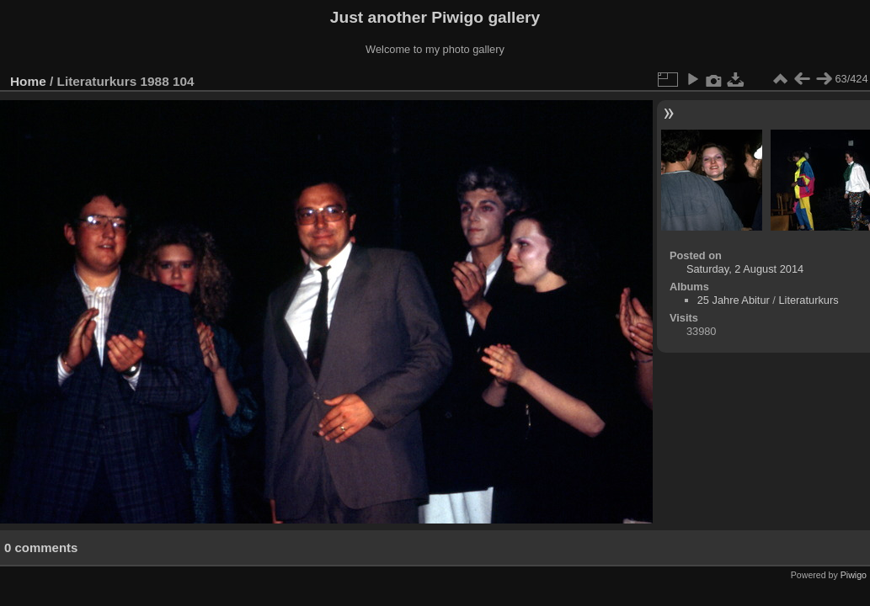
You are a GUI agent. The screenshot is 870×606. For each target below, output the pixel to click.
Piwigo (854, 575)
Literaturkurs (808, 300)
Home (28, 81)
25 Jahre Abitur (733, 300)
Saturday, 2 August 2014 (744, 269)
